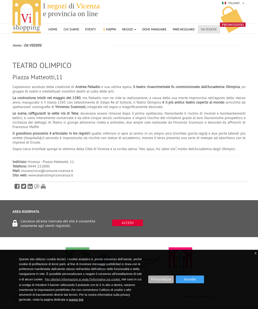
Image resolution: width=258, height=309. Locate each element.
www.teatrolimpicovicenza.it (50, 175)
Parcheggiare (184, 29)
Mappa (109, 29)
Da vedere (209, 29)
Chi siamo (71, 29)
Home (52, 29)
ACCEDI (127, 222)
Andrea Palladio (87, 86)
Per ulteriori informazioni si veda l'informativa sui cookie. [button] (83, 279)
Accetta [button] (190, 279)
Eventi (90, 29)
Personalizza (161, 279)
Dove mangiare (154, 29)
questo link (76, 299)
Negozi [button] (129, 29)
